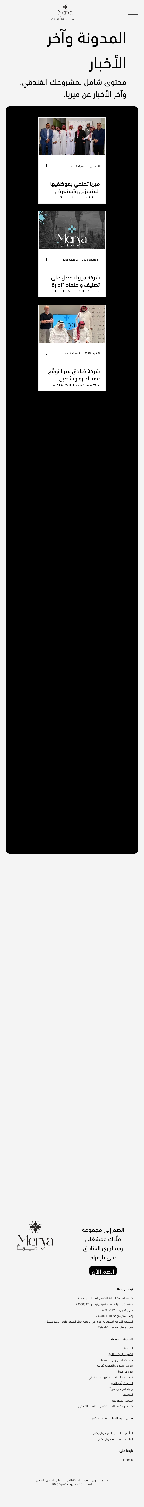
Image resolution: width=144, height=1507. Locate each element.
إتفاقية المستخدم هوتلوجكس (115, 1438)
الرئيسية (128, 1348)
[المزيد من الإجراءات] (45, 166)
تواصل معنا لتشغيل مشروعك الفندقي (111, 1377)
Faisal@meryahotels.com (115, 1326)
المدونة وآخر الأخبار (122, 1382)
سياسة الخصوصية (122, 1400)
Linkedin (127, 1459)
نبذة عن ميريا (125, 1371)
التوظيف (128, 1394)
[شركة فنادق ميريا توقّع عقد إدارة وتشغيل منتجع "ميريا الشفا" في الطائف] (72, 324)
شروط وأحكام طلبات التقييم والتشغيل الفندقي (105, 1405)
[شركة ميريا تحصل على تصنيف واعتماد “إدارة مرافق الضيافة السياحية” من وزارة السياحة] (72, 230)
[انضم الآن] (103, 1270)
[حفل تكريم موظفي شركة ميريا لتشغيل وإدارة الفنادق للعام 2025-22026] (72, 136)
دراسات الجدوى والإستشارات (116, 1359)
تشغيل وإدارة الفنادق (120, 1353)
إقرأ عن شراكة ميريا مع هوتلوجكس (113, 1432)
